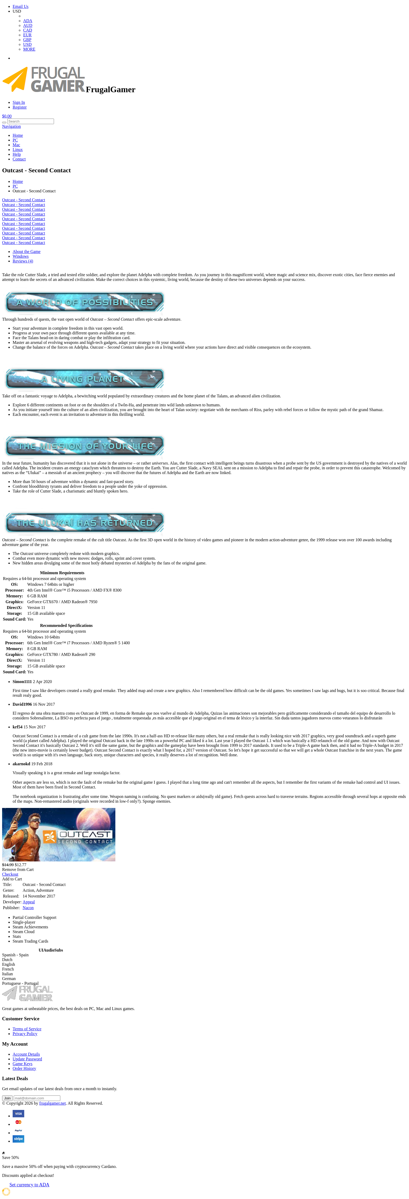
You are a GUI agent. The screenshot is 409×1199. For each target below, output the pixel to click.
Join (7, 1098)
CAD (27, 30)
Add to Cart (12, 879)
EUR (27, 35)
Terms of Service (27, 1029)
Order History (24, 1068)
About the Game (27, 251)
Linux (18, 149)
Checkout (10, 874)
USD (27, 44)
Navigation (11, 126)
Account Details (26, 1054)
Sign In (19, 102)
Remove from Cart (18, 869)
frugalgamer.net (52, 1103)
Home (18, 135)
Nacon (28, 907)
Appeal (29, 902)
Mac (16, 145)
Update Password (27, 1059)
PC (15, 140)
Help (17, 154)
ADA (27, 20)
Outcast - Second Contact (23, 200)
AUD (27, 25)
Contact (19, 159)
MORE (29, 49)
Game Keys (22, 1063)
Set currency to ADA (29, 1184)
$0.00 (7, 116)
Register (20, 107)
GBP (27, 39)
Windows (21, 256)
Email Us (20, 6)
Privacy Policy (25, 1033)
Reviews (23, 261)
